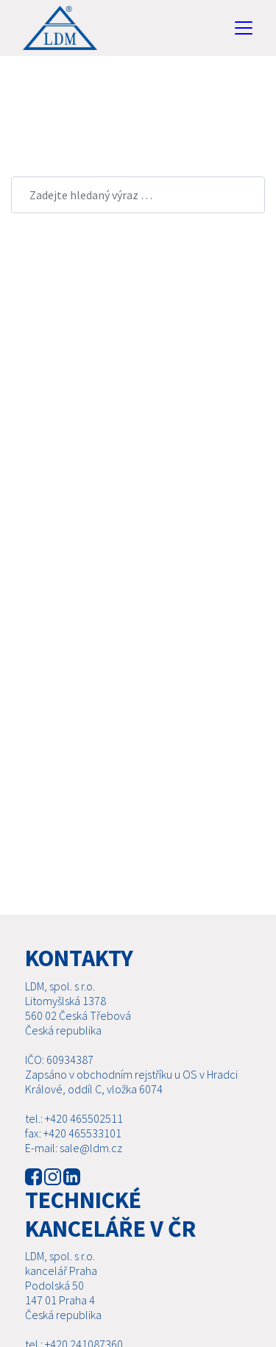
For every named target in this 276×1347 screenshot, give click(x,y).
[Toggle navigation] (243, 28)
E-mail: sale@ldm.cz (73, 1147)
